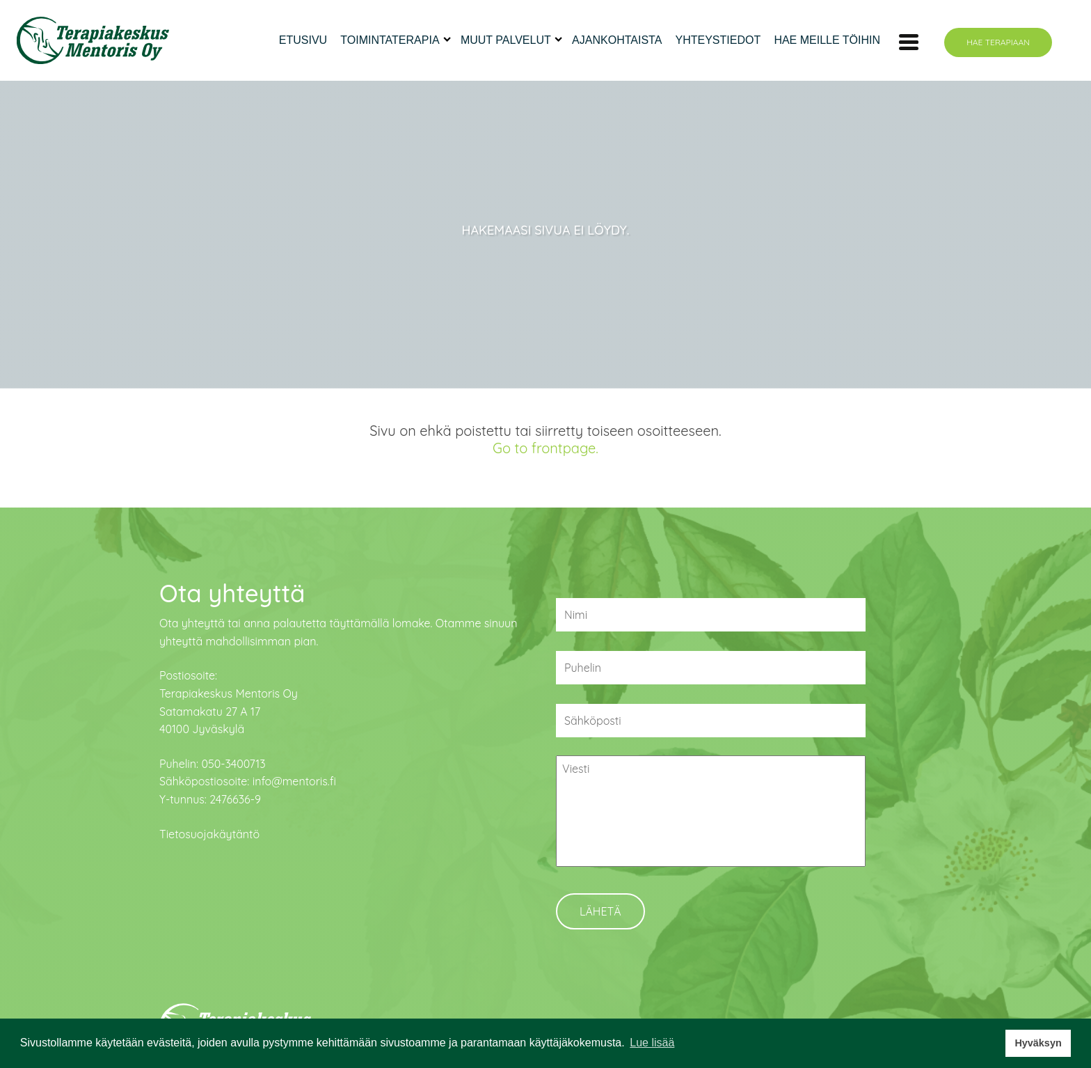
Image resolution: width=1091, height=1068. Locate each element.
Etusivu (303, 40)
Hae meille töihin (827, 40)
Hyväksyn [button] (1037, 1043)
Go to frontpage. (545, 448)
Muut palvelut (506, 40)
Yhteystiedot (718, 40)
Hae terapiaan (998, 42)
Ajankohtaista (617, 40)
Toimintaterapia (389, 40)
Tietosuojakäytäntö (209, 834)
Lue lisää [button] (652, 1043)
